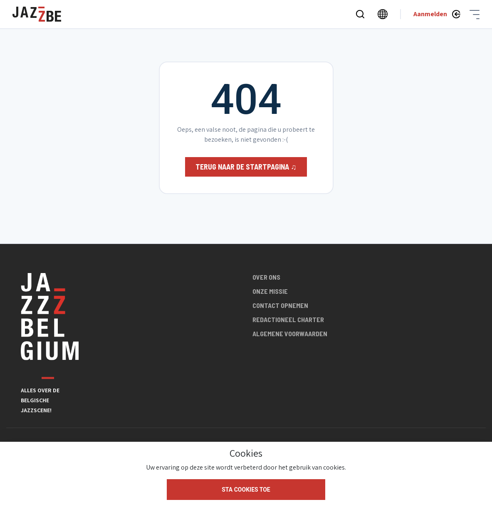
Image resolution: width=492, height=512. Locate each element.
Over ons (266, 277)
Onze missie (270, 291)
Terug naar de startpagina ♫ (246, 166)
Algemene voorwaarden (289, 333)
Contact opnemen (280, 305)
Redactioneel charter (288, 319)
